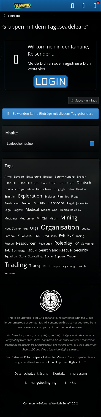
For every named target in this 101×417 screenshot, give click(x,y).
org (25, 228)
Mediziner (11, 218)
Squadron (11, 256)
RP (76, 243)
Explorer (49, 196)
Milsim (54, 218)
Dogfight (60, 189)
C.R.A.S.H (10, 183)
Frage (75, 196)
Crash (52, 183)
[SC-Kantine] (22, 5)
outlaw (86, 228)
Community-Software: (50, 403)
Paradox (10, 236)
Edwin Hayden (77, 189)
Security (81, 250)
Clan (43, 183)
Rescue (9, 244)
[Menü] (95, 5)
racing (80, 236)
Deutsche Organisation (19, 189)
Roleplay (63, 243)
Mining (68, 217)
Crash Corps (66, 183)
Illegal (70, 203)
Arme (8, 177)
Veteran (10, 273)
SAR (7, 250)
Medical (32, 209)
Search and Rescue (55, 250)
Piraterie (24, 235)
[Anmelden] (83, 5)
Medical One (49, 210)
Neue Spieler (13, 228)
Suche (49, 256)
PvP (70, 235)
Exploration (30, 196)
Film (60, 196)
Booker (47, 177)
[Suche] (72, 5)
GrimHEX (39, 203)
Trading (16, 264)
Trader (71, 256)
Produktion (50, 236)
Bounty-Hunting (65, 177)
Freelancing (12, 203)
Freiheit (26, 203)
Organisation (60, 227)
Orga (34, 228)
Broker (81, 177)
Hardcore (56, 203)
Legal (8, 210)
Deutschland (44, 189)
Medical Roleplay (70, 210)
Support (60, 256)
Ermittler (10, 196)
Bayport (19, 177)
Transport (38, 265)
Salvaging (87, 244)
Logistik (18, 210)
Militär (41, 218)
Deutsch (84, 182)
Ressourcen (26, 243)
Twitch (81, 266)
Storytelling (35, 256)
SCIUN (32, 250)
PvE (62, 235)
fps (67, 196)
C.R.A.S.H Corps (28, 183)
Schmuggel (19, 250)
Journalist (82, 203)
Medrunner (27, 218)
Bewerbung (33, 177)
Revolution (45, 244)
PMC (38, 236)
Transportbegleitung (62, 266)
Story (22, 256)
